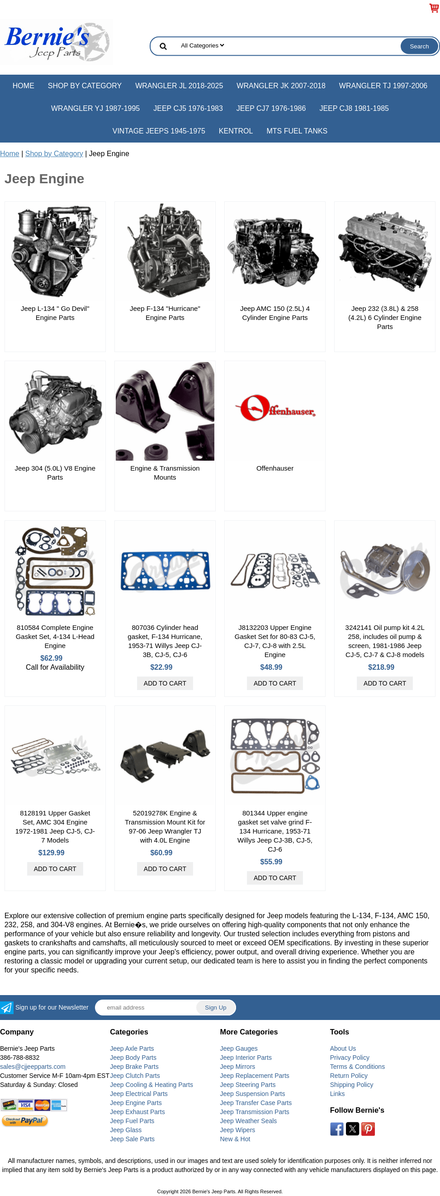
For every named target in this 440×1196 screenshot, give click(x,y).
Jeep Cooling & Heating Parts (151, 1084)
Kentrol (236, 131)
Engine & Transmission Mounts (164, 472)
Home (23, 86)
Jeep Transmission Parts (254, 1111)
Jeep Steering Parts (248, 1084)
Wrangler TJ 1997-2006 (383, 86)
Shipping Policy (352, 1084)
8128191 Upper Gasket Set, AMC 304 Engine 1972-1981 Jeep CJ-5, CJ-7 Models (55, 826)
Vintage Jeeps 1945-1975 (159, 131)
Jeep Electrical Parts (139, 1093)
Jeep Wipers (237, 1130)
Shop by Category (85, 86)
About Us (343, 1048)
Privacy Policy (349, 1057)
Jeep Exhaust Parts (137, 1111)
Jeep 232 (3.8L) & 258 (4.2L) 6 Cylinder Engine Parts (384, 317)
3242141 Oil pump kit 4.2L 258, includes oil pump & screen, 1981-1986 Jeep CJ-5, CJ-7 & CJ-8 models (385, 641)
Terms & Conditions (357, 1066)
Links (337, 1093)
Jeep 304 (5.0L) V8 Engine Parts (55, 472)
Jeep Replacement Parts (254, 1075)
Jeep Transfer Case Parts (256, 1102)
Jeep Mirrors (237, 1066)
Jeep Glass (126, 1130)
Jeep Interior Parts (246, 1057)
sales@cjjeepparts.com (33, 1066)
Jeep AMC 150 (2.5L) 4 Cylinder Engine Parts (275, 313)
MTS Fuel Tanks (296, 131)
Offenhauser (274, 468)
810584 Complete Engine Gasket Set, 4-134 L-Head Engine (55, 636)
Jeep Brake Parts (134, 1066)
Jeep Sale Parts (132, 1139)
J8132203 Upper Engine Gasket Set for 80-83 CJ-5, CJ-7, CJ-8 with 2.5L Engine (275, 641)
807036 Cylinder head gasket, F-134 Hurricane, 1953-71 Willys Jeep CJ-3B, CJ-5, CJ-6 (165, 641)
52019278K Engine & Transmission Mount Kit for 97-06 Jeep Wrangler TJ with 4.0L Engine (165, 826)
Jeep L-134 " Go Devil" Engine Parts (55, 313)
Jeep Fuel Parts (132, 1121)
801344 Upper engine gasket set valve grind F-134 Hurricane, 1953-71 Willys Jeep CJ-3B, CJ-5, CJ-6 (274, 831)
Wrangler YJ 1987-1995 (95, 108)
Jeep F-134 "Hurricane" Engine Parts (165, 313)
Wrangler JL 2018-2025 (179, 86)
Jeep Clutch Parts (135, 1075)
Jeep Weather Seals (248, 1121)
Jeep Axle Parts (132, 1048)
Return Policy (349, 1075)
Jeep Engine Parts (135, 1102)
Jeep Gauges (239, 1048)
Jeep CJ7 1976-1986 (271, 108)
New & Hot (235, 1139)
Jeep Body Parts (133, 1057)
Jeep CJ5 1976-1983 (188, 108)
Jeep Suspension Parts (252, 1093)
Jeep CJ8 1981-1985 (354, 108)
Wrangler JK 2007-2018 (281, 86)
